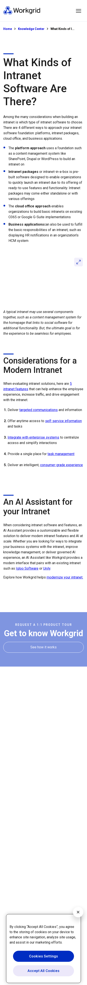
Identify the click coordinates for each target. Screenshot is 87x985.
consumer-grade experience (61, 465)
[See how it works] (43, 647)
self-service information (63, 421)
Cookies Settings (43, 956)
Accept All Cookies (43, 971)
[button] (78, 11)
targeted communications (38, 410)
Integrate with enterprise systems (33, 437)
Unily (46, 568)
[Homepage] (21, 13)
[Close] (78, 912)
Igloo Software (27, 568)
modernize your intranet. (65, 577)
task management (61, 454)
